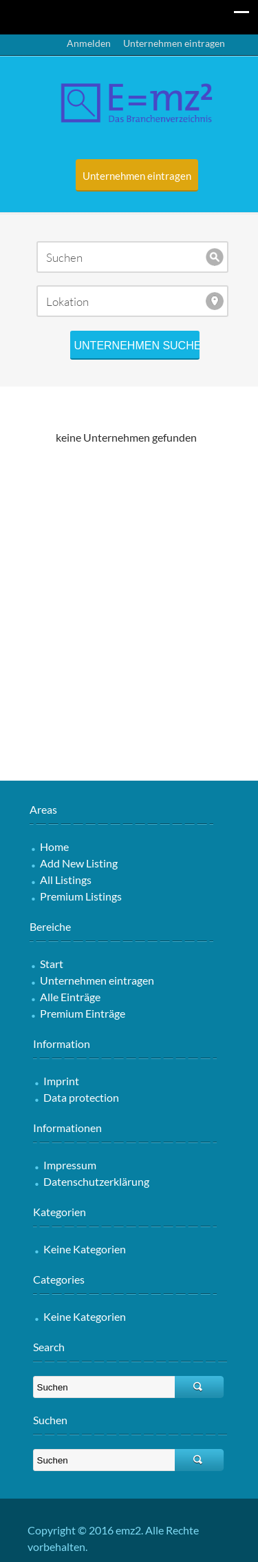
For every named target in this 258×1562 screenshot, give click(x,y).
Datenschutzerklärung (96, 1181)
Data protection (81, 1097)
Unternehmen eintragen (174, 43)
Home (54, 846)
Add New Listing (79, 863)
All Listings (66, 879)
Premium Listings (81, 896)
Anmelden (89, 43)
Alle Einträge (70, 996)
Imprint (61, 1080)
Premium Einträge (82, 1013)
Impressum (69, 1164)
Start (51, 963)
